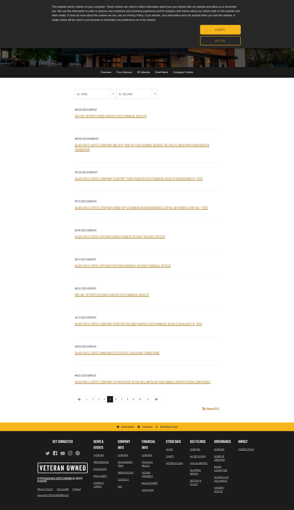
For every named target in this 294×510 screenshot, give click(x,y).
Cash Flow (148, 496)
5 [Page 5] (110, 405)
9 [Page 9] (133, 405)
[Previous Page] (79, 405)
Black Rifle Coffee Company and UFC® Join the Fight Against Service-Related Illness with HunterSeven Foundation (142, 153)
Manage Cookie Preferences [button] (53, 501)
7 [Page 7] (121, 405)
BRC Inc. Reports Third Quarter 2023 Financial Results (110, 121)
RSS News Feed (168, 432)
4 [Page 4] (104, 405)
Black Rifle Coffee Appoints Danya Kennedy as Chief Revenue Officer (120, 242)
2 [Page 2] (92, 405)
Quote (169, 455)
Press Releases (124, 78)
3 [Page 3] (98, 405)
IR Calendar (143, 78)
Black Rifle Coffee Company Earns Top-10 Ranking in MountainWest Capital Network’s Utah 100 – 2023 (141, 213)
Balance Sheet (150, 489)
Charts (170, 462)
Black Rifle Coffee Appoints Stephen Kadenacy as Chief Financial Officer (123, 271)
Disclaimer (63, 495)
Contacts (147, 432)
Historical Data (174, 469)
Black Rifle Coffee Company (58, 484)
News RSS (210, 414)
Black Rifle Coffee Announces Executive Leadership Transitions (117, 358)
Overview (105, 78)
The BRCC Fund (246, 455)
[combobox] (95, 100)
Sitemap (76, 495)
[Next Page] (156, 405)
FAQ (120, 492)
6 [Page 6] (115, 405)
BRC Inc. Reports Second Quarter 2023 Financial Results (112, 300)
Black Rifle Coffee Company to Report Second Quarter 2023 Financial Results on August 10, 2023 (138, 329)
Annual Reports (199, 469)
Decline (220, 41)
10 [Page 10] (140, 405)
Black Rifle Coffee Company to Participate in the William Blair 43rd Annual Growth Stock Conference (143, 387)
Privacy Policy (45, 495)
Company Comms (183, 78)
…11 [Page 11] (147, 405)
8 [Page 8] (127, 405)
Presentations (126, 478)
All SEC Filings (198, 462)
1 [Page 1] (86, 405)
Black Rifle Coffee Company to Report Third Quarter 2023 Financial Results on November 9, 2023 (139, 184)
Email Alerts (161, 78)
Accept (220, 30)
